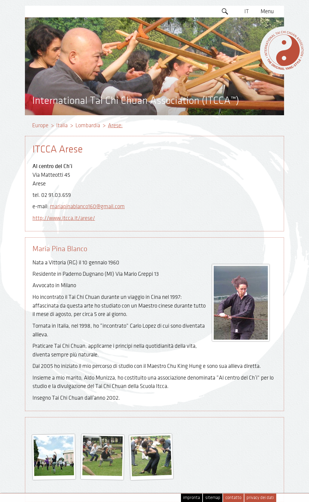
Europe (40, 125)
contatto (233, 497)
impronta (191, 497)
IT (246, 11)
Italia (62, 125)
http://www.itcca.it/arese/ (63, 218)
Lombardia (87, 125)
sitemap (212, 497)
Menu (267, 11)
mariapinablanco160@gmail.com (87, 206)
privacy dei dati (260, 497)
